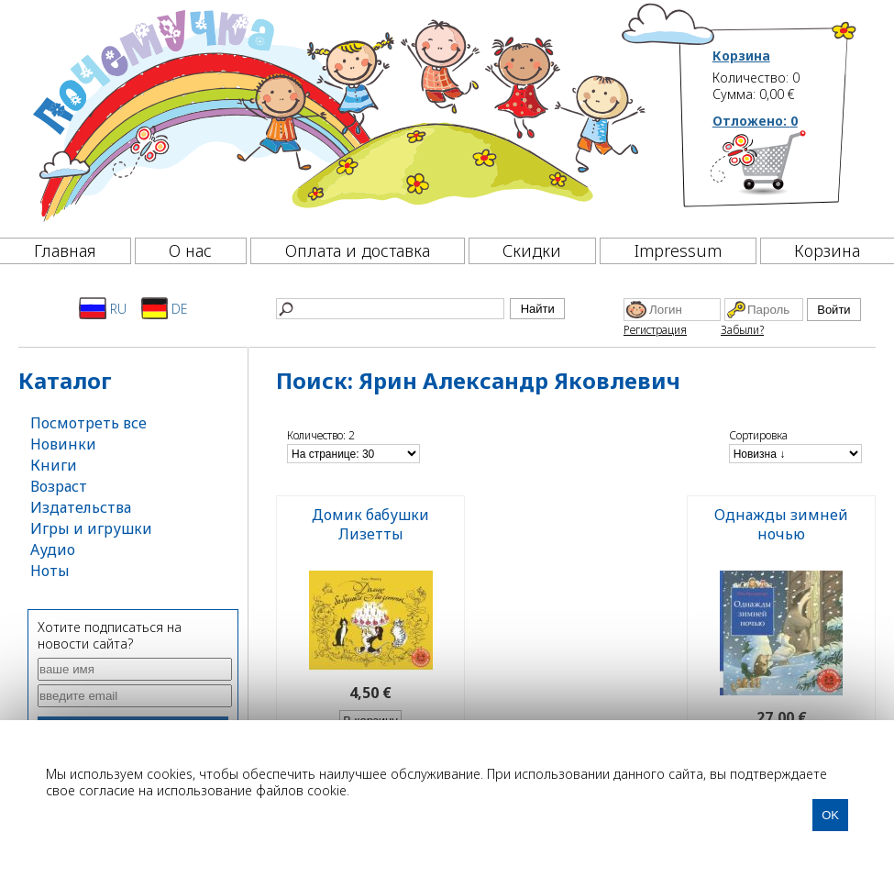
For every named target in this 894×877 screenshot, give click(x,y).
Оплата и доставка (357, 250)
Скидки (531, 250)
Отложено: (755, 120)
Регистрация (655, 330)
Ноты (50, 571)
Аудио (52, 549)
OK (830, 815)
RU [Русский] (103, 308)
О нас (190, 250)
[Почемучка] (337, 114)
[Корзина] (785, 169)
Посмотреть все (88, 423)
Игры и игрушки (91, 528)
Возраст (58, 486)
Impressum (678, 250)
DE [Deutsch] (164, 308)
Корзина (741, 56)
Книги (53, 465)
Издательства (80, 507)
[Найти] (390, 308)
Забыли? (742, 330)
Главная (65, 250)
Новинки (63, 444)
